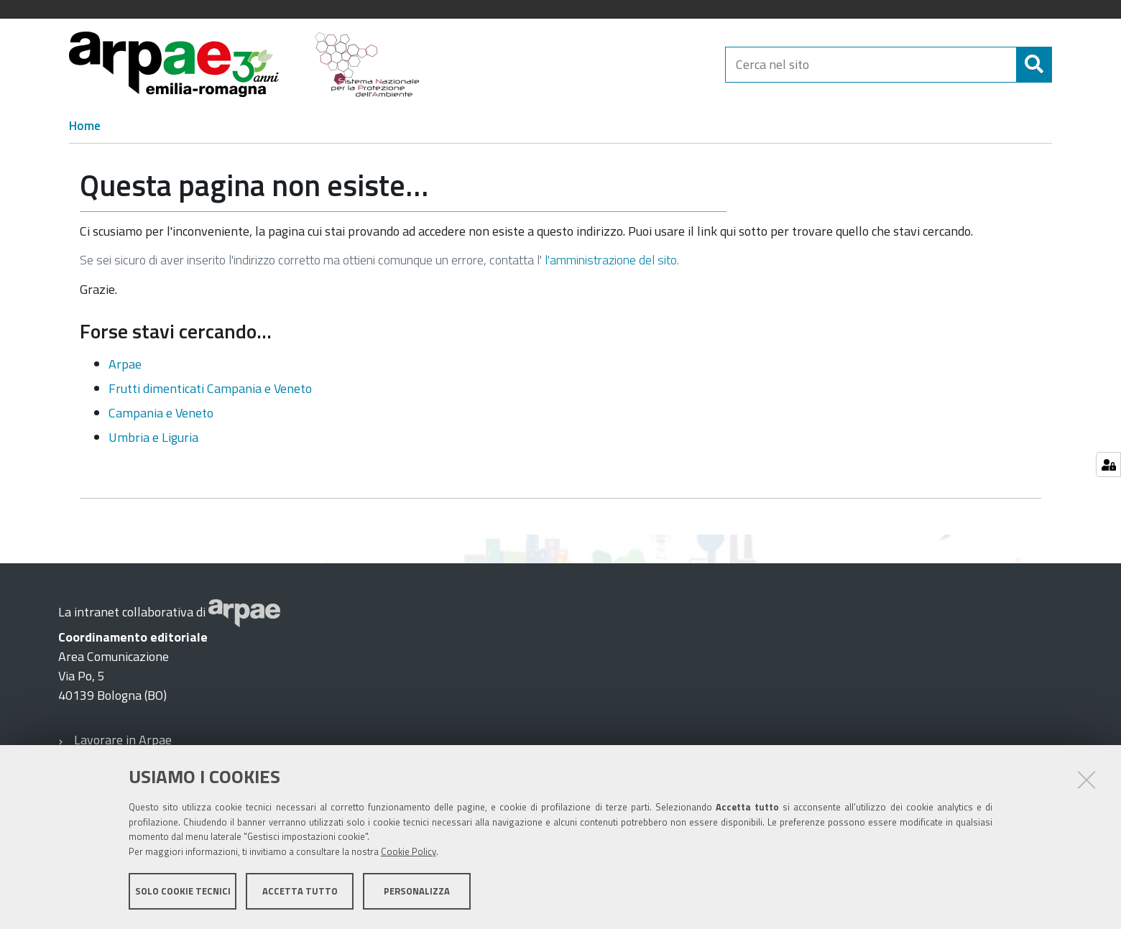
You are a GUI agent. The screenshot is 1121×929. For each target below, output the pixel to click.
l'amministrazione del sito (611, 259)
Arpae (125, 364)
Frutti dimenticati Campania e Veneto (210, 388)
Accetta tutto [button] (300, 891)
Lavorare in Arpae (123, 739)
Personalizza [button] (417, 891)
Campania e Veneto (161, 412)
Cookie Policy (408, 852)
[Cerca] (1034, 65)
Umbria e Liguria (153, 437)
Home (85, 125)
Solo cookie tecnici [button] (183, 891)
